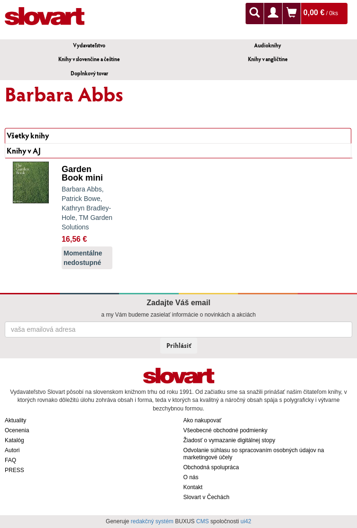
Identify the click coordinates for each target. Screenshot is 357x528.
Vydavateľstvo (89, 45)
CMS (202, 521)
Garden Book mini (82, 173)
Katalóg (14, 440)
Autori (12, 450)
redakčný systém (152, 521)
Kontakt (193, 487)
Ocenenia (17, 430)
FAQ (10, 460)
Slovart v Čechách (206, 497)
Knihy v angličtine (268, 59)
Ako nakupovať (202, 420)
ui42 (245, 521)
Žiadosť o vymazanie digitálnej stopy (229, 440)
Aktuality (15, 420)
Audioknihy (267, 45)
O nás (191, 477)
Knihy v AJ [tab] (24, 150)
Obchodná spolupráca (211, 467)
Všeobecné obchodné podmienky (225, 430)
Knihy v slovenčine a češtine (89, 59)
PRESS (14, 470)
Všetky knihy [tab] (28, 135)
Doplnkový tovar (89, 73)
